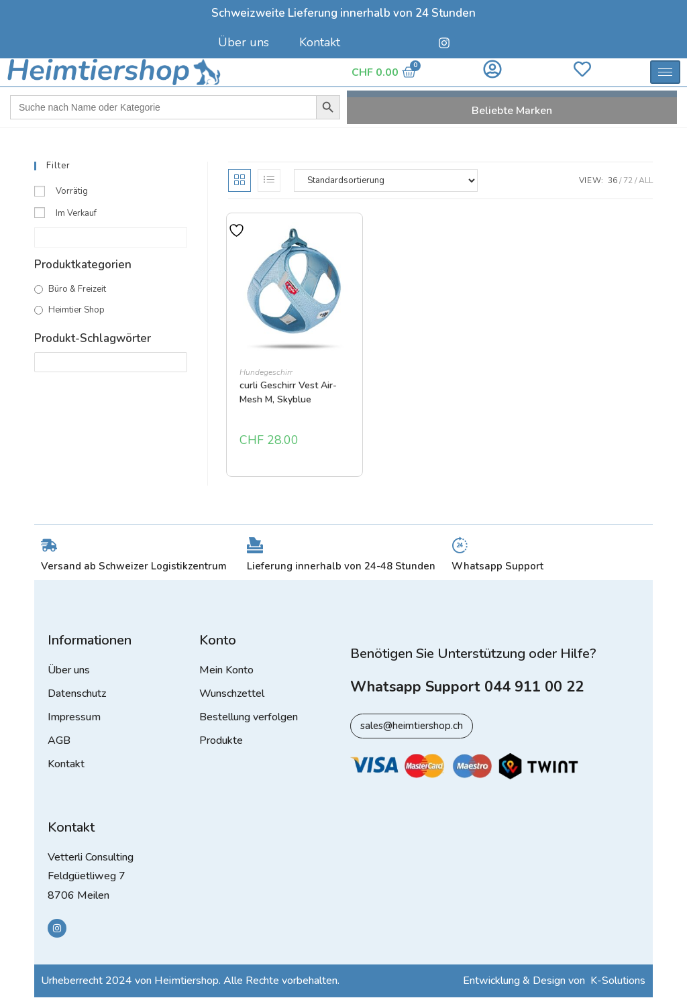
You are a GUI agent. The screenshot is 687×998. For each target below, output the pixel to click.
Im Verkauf (76, 213)
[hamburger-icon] (665, 72)
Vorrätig (72, 191)
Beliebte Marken (512, 110)
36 (612, 180)
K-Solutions (618, 981)
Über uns (243, 42)
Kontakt (319, 42)
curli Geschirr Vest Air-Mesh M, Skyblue (288, 392)
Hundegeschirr (266, 372)
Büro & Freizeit (77, 289)
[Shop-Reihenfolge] (386, 180)
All (646, 180)
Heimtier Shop (76, 310)
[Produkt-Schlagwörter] (110, 362)
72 (628, 180)
